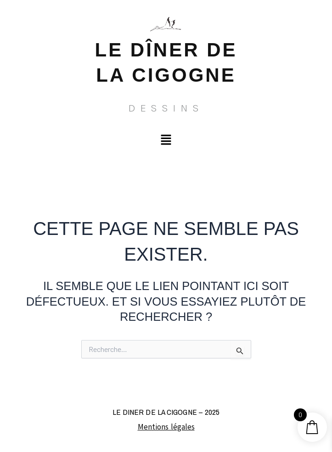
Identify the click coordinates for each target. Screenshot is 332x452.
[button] (166, 140)
